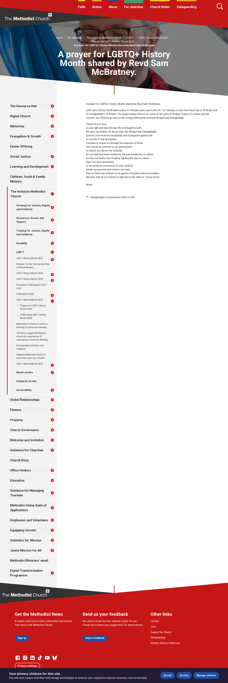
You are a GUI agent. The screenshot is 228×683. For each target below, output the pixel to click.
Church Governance (24, 430)
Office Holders (20, 470)
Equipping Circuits (23, 530)
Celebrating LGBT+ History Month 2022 (33, 316)
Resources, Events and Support (30, 220)
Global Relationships (25, 400)
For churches (133, 7)
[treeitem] (56, 106)
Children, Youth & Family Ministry (27, 179)
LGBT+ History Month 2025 (29, 258)
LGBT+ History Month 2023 (29, 279)
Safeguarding (186, 7)
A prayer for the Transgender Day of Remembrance (33, 266)
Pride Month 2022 (25, 294)
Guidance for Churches (26, 450)
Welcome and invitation (27, 440)
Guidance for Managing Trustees (27, 493)
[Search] (220, 6)
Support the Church (160, 632)
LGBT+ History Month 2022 (153, 37)
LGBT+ (130, 37)
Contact (154, 621)
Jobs (153, 626)
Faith (81, 7)
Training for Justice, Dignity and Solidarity (32, 232)
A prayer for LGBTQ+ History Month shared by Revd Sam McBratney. (114, 45)
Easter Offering (21, 146)
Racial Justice (24, 372)
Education (17, 480)
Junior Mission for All (25, 550)
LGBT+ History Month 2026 (29, 364)
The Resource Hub (23, 106)
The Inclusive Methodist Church (104, 37)
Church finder (160, 7)
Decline (184, 675)
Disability (21, 243)
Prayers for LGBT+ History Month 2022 (112, 41)
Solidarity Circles (26, 381)
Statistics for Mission (25, 540)
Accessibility (24, 390)
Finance (15, 410)
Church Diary (19, 460)
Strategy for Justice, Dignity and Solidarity (33, 207)
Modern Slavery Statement (165, 643)
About (113, 7)
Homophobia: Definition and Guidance (30, 347)
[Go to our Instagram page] (25, 658)
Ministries (17, 126)
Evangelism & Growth (25, 136)
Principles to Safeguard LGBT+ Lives (31, 286)
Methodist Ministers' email (29, 560)
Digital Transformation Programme (26, 573)
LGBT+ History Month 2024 (29, 273)
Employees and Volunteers (29, 520)
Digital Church (20, 116)
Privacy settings (27, 665)
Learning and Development (29, 167)
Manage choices (206, 675)
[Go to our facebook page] (17, 658)
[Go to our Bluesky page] (55, 658)
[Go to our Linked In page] (32, 658)
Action (97, 7)
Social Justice (20, 156)
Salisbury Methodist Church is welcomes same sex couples (31, 356)
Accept (167, 675)
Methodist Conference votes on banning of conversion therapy (32, 325)
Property (16, 420)
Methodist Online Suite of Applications (28, 507)
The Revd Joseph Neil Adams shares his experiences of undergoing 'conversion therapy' (32, 336)
